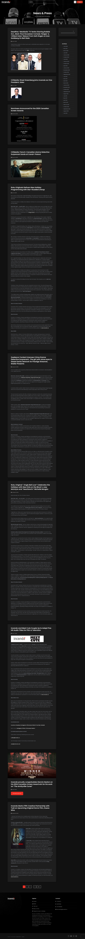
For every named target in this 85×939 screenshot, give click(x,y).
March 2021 (65, 102)
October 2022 (66, 72)
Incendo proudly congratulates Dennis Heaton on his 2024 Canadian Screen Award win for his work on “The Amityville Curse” (32, 784)
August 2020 (66, 111)
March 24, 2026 (14, 157)
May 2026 (65, 48)
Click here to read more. (17, 793)
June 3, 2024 (14, 789)
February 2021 (66, 104)
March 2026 (65, 50)
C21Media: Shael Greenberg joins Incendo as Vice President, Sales (31, 81)
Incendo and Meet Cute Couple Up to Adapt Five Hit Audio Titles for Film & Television (31, 629)
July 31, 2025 (14, 192)
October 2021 (66, 89)
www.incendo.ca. (14, 876)
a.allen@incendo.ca (15, 737)
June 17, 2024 (14, 633)
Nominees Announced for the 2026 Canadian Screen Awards (30, 109)
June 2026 (65, 46)
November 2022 (66, 70)
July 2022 (65, 76)
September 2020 (66, 108)
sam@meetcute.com (15, 744)
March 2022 (65, 83)
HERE (28, 50)
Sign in (80, 1)
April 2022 (65, 80)
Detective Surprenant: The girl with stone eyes (31, 377)
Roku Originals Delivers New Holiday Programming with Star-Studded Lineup (28, 188)
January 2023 (66, 67)
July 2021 (65, 96)
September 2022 (66, 74)
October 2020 (66, 106)
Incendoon (13, 725)
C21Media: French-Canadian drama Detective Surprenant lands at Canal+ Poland (30, 153)
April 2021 (65, 100)
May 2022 (65, 78)
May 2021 (65, 98)
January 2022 (66, 85)
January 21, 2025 (14, 366)
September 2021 (66, 91)
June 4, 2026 (14, 41)
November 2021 (66, 87)
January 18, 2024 (14, 813)
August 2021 (65, 93)
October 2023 (66, 63)
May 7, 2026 (13, 85)
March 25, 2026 (14, 113)
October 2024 (66, 57)
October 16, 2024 (14, 492)
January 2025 (66, 55)
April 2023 (65, 65)
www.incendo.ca (45, 328)
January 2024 (66, 61)
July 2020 (65, 113)
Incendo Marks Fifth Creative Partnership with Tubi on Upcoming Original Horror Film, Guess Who (30, 808)
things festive (32, 212)
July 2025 (65, 52)
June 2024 (65, 59)
